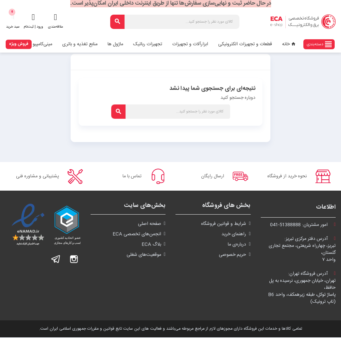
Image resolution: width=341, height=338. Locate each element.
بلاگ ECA (151, 245)
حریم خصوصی (232, 255)
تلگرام (56, 259)
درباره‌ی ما (237, 245)
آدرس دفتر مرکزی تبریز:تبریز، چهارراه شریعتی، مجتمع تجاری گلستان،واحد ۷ (302, 250)
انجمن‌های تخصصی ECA (137, 235)
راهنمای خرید (233, 235)
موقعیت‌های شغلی (144, 255)
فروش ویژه (18, 44)
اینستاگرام (74, 259)
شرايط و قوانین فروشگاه (223, 225)
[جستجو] (174, 22)
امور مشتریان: (303, 226)
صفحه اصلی (149, 225)
